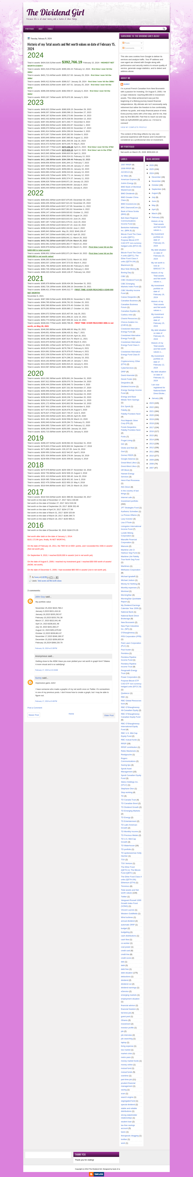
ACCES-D (125, 172)
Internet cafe (126, 497)
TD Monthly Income (129, 831)
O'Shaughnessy (128, 632)
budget (124, 928)
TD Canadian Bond (129, 803)
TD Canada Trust (128, 800)
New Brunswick (127, 622)
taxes (123, 1132)
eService (125, 991)
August (155, 193)
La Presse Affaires (129, 515)
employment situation (130, 999)
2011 (151, 451)
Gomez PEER (127, 455)
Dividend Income (128, 386)
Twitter (124, 896)
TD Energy (125, 817)
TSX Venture (126, 863)
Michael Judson (128, 580)
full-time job (126, 1013)
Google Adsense (128, 459)
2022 (151, 407)
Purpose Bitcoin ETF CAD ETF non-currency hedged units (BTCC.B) (131, 684)
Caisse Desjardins (129, 297)
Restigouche (126, 754)
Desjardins (125, 383)
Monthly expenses (129, 587)
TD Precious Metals (129, 835)
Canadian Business (129, 301)
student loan (126, 1121)
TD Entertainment (128, 821)
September (156, 189)
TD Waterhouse (128, 845)
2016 (151, 431)
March (154, 213)
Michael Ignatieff (128, 576)
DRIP (123, 372)
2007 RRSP (126, 165)
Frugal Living (126, 440)
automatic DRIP (128, 925)
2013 (151, 443)
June (154, 201)
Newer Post (34, 715)
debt (123, 965)
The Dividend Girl (55, 12)
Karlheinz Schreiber (129, 511)
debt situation (127, 973)
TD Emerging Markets (130, 811)
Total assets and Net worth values (50, 580)
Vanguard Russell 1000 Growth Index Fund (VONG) (131, 903)
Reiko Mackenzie (128, 751)
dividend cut (126, 984)
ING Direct (125, 487)
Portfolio (29, 29)
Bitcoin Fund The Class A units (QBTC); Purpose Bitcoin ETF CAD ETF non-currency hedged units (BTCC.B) (131, 240)
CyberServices (127, 368)
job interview (126, 1035)
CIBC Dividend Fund (130, 280)
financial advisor (128, 1005)
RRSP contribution (129, 747)
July (153, 197)
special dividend (128, 1104)
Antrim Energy (127, 183)
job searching (127, 1039)
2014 (151, 439)
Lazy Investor (127, 519)
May (154, 205)
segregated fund (128, 1101)
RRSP (123, 743)
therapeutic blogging (130, 1136)
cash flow (125, 939)
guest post (125, 1016)
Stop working (126, 792)
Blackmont (125, 265)
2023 (151, 403)
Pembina (125, 653)
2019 (151, 419)
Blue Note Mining (128, 269)
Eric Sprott (125, 406)
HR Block (125, 470)
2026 (151, 165)
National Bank (127, 612)
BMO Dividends (128, 193)
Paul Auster (126, 650)
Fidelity (124, 410)
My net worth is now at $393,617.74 (157, 266)
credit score (126, 958)
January (155, 398)
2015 (151, 435)
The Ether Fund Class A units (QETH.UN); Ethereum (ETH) (131, 880)
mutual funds (126, 1072)
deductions (125, 976)
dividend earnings (128, 987)
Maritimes (125, 566)
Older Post (109, 715)
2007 (151, 468)
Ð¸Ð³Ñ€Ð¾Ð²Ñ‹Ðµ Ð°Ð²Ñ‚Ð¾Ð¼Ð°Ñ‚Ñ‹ (54, 1)
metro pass (126, 1057)
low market (125, 1050)
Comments (128, 48)
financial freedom (128, 1009)
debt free (125, 969)
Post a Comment (34, 708)
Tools (50, 29)
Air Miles (125, 176)
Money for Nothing (129, 584)
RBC (123, 697)
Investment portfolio (129, 501)
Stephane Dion (127, 788)
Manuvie (124, 546)
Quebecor (125, 693)
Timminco (125, 886)
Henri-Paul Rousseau (130, 480)
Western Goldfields (129, 913)
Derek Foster (126, 379)
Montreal (125, 591)
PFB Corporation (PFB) (131, 636)
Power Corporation (129, 677)
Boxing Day (126, 272)
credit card (125, 950)
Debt (41, 29)
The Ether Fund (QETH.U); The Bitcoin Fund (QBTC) (131, 870)
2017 (151, 427)
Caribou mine (127, 315)
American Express (129, 179)
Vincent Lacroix (127, 910)
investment (125, 1024)
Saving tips (126, 765)
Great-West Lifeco (129, 462)
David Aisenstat (128, 375)
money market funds (130, 1061)
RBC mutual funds (129, 740)
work (123, 1143)
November (156, 181)
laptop (123, 1042)
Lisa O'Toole (126, 522)
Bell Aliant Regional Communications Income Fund (129, 221)
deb (122, 962)
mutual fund (126, 1068)
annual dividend (128, 921)
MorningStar (126, 595)
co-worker (125, 943)
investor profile (127, 1027)
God (123, 451)
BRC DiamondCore (129, 207)
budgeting (125, 932)
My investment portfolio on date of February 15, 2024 (158, 320)
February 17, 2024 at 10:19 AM (46, 670)
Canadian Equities (129, 311)
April (154, 209)
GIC (122, 444)
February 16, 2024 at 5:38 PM (46, 648)
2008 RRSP (126, 168)
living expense (127, 1046)
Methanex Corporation (130, 570)
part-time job (126, 1079)
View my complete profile (134, 127)
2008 (151, 464)
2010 (151, 456)
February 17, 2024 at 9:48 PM (46, 701)
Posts (126, 43)
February (156, 217)
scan (123, 1093)
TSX (123, 859)
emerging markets (129, 995)
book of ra (116, 1169)
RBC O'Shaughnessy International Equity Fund (130, 726)
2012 (151, 447)
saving (124, 1090)
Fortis (123, 437)
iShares (124, 1020)
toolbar (124, 1139)
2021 (151, 411)
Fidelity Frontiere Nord (130, 414)
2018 (151, 423)
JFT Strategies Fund (130, 508)
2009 (151, 460)
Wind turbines (127, 917)
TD (122, 796)
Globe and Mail (127, 448)
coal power (125, 947)
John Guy (40, 596)
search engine (127, 1097)
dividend (124, 980)
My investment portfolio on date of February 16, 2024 (158, 291)
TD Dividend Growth (130, 807)
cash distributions (128, 936)
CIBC (123, 276)
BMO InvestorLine (129, 204)
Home (71, 714)
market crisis (126, 1053)
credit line (125, 954)
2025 (151, 169)
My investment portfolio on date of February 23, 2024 (158, 240)
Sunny (38, 678)
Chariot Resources (129, 318)
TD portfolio (126, 849)
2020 (151, 415)
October (155, 185)
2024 (151, 173)
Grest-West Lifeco (129, 466)
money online (127, 1065)
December (156, 177)
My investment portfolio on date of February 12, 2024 (158, 362)
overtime (125, 1076)
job (122, 1031)
